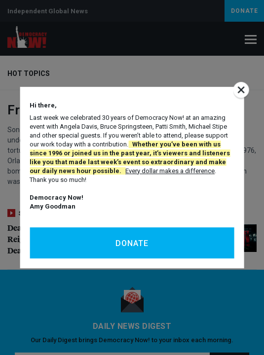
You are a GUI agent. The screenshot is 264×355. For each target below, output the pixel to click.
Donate (132, 243)
